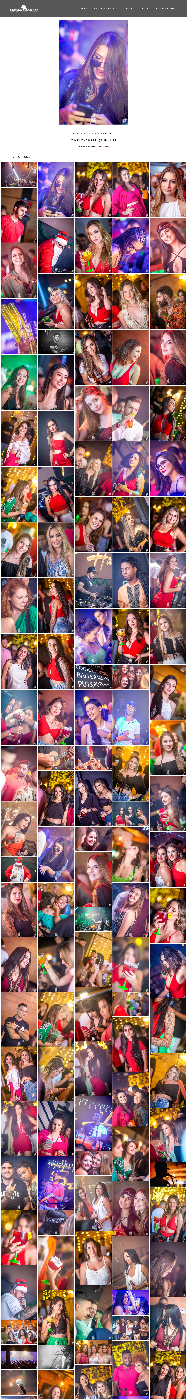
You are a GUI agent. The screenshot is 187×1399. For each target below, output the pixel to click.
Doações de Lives (165, 8)
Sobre (129, 8)
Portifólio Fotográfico (106, 8)
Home (84, 8)
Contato (143, 8)
